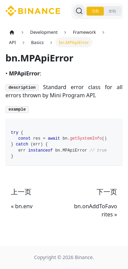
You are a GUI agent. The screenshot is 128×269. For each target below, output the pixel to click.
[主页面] (11, 32)
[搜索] (79, 11)
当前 (95, 11)
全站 (112, 11)
